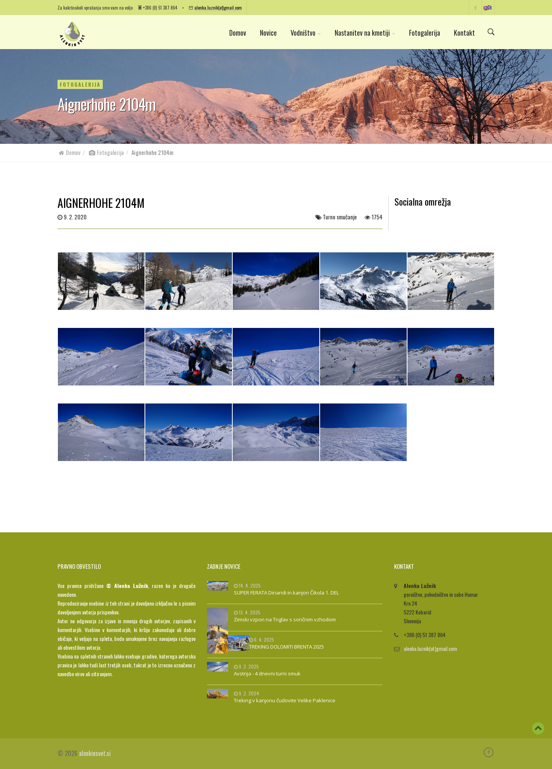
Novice (268, 33)
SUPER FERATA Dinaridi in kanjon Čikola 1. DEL (286, 592)
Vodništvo (306, 33)
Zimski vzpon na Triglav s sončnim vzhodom (285, 619)
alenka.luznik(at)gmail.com (218, 7)
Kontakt (464, 33)
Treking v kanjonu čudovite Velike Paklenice (284, 700)
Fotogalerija (424, 33)
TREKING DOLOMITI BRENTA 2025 (286, 646)
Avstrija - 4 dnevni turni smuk (267, 673)
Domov (237, 33)
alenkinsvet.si (95, 753)
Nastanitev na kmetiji (365, 33)
